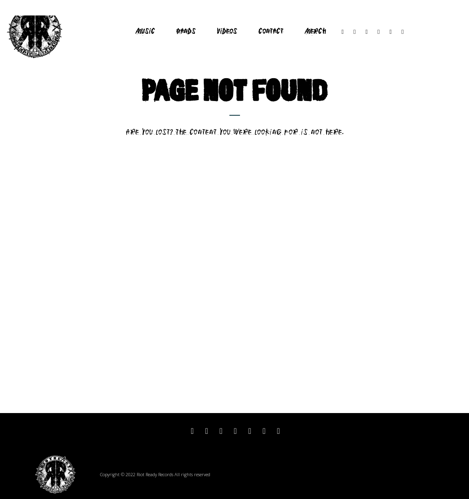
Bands (186, 31)
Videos (227, 31)
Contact (271, 31)
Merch (315, 31)
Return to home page (234, 146)
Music (145, 31)
